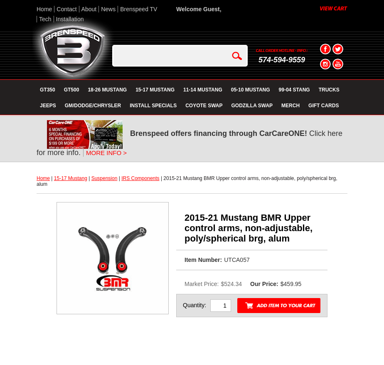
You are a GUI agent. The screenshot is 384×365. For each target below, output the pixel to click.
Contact (66, 9)
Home (44, 9)
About (89, 9)
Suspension (104, 178)
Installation (70, 19)
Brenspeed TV (138, 9)
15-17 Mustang (70, 178)
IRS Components (140, 178)
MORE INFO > (106, 152)
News (108, 9)
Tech (45, 19)
